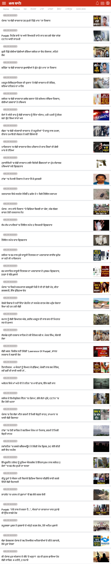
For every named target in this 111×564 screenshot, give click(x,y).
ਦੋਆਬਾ (33, 9)
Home (6, 9)
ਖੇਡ (25, 9)
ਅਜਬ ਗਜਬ (81, 9)
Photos (16, 9)
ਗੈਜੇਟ (59, 9)
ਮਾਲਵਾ (50, 9)
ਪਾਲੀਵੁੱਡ (68, 9)
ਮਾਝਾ (42, 9)
